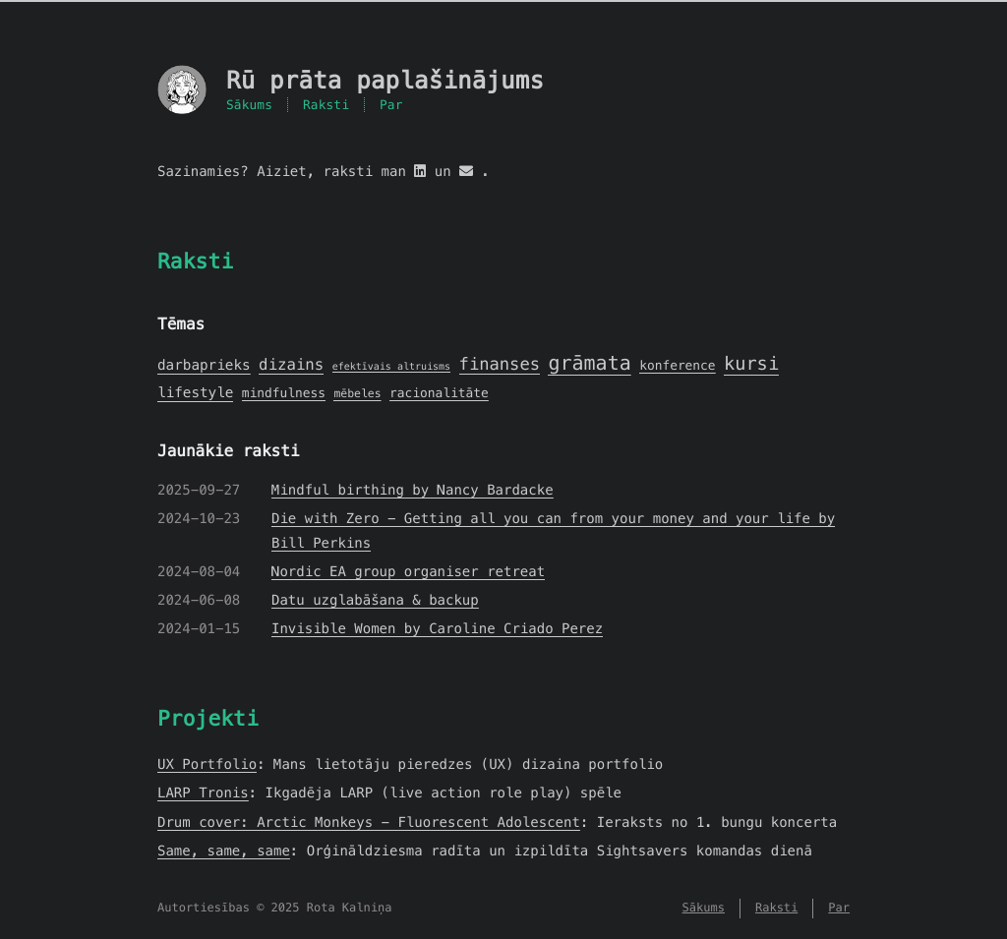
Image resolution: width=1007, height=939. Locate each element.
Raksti (326, 104)
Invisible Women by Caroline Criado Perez (437, 628)
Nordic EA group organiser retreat (408, 571)
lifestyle (195, 393)
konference (677, 365)
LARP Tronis (203, 792)
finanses (499, 364)
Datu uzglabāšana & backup (375, 600)
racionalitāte (439, 392)
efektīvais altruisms (391, 366)
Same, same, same (223, 850)
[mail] (466, 171)
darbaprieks (204, 366)
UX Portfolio (207, 764)
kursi (751, 364)
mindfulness (284, 392)
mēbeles (357, 394)
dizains (291, 365)
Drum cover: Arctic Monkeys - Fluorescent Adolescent (368, 822)
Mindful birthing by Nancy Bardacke (412, 490)
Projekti (208, 718)
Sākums (249, 104)
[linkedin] (420, 171)
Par (391, 104)
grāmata (589, 363)
